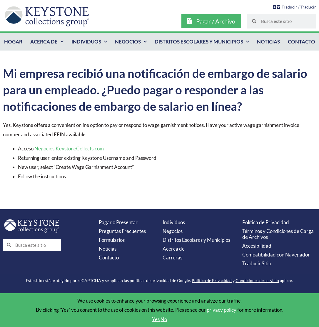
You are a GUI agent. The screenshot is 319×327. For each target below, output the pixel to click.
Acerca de (47, 41)
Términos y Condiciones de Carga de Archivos (278, 234)
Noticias (268, 41)
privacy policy (221, 310)
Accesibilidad (256, 246)
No (164, 319)
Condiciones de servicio (257, 280)
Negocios (131, 41)
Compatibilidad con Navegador (276, 254)
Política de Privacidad (265, 222)
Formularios (112, 240)
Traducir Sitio (256, 263)
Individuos (89, 41)
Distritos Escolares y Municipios (202, 41)
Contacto (301, 41)
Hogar (13, 41)
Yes (156, 319)
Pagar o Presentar (118, 222)
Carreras (172, 257)
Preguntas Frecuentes (122, 231)
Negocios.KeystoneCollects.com (69, 148)
